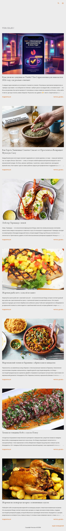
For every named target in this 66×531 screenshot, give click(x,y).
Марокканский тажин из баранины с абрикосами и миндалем (28, 362)
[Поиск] (58, 3)
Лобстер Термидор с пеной (14, 222)
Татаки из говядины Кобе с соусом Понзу (20, 432)
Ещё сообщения (58, 526)
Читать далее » (58, 97)
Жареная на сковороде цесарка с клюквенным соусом (25, 502)
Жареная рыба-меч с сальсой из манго (18, 292)
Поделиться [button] (6, 97)
